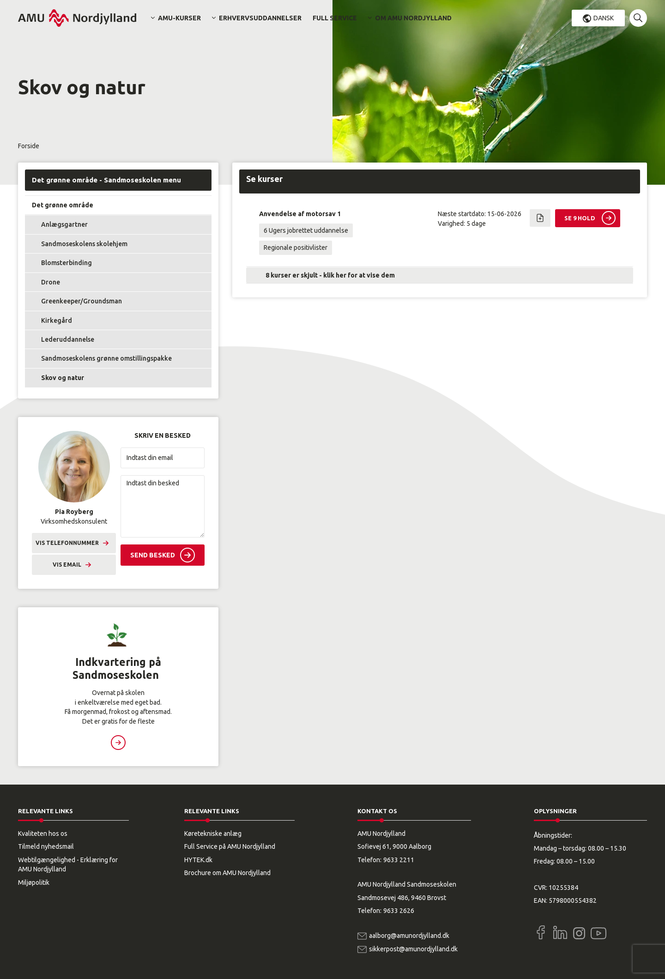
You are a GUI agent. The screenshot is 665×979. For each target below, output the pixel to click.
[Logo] (77, 18)
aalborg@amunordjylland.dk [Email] (409, 935)
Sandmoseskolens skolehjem (84, 244)
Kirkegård (56, 320)
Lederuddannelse (67, 339)
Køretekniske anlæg (213, 833)
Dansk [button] (603, 18)
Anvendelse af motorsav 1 (300, 214)
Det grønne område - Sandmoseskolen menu (106, 180)
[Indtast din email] (163, 457)
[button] (638, 18)
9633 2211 (398, 860)
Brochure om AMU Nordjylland (227, 872)
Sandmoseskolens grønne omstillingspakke (106, 358)
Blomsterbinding (66, 262)
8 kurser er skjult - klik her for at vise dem (330, 275)
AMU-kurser (179, 18)
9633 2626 (398, 910)
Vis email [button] (67, 565)
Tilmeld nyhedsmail (46, 846)
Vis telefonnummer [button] (67, 543)
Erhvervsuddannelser (260, 18)
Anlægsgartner (64, 224)
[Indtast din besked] (163, 506)
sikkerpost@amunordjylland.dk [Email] (413, 949)
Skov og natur (62, 377)
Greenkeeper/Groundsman (81, 301)
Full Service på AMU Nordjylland (229, 846)
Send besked (152, 555)
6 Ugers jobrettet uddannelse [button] (306, 230)
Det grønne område (62, 205)
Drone (50, 282)
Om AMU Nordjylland (413, 18)
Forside (28, 146)
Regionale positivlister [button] (295, 247)
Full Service (335, 18)
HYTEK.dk (198, 860)
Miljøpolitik (33, 882)
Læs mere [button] (118, 742)
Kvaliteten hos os (42, 833)
